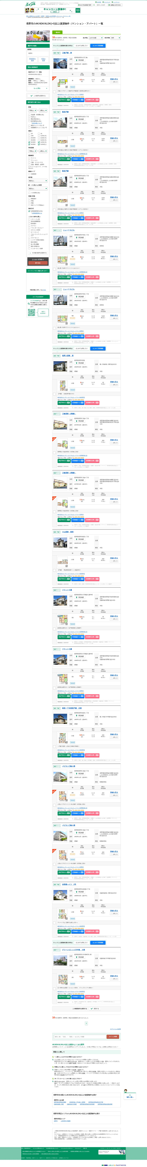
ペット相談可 (97, 106)
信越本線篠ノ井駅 (59, 1104)
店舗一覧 (85, 1148)
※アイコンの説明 (115, 1029)
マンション (114, 282)
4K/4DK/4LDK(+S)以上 (79, 106)
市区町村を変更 (32, 59)
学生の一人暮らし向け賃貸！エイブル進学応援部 (58, 1151)
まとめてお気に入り (82, 45)
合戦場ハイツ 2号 (69, 884)
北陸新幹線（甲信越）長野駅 (77, 1102)
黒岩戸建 (65, 112)
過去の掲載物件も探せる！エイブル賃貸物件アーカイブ (33, 1151)
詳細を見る (114, 79)
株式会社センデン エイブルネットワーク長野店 (71, 94)
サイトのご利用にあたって (38, 1148)
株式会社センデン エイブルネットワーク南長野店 (71, 397)
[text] (80, 1037)
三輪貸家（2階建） (69, 414)
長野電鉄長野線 (87, 104)
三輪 (80, 465)
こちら (44, 290)
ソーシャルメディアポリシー (67, 1148)
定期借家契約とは (37, 213)
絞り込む (38, 263)
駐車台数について (37, 123)
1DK (70, 1063)
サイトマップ (107, 2)
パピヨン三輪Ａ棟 (68, 766)
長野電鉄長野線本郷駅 (60, 1102)
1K (103, 1061)
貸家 (110, 104)
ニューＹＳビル (69, 230)
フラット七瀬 (67, 590)
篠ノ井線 (84, 407)
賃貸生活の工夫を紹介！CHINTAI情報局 (30, 1153)
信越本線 (101, 104)
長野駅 (106, 104)
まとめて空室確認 (98, 45)
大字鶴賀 (81, 642)
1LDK (74, 1063)
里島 (80, 407)
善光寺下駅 (95, 104)
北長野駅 (111, 163)
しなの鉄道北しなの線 (102, 163)
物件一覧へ (130, 1097)
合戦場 (80, 936)
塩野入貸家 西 (68, 356)
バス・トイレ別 (89, 106)
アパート (103, 465)
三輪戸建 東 (67, 53)
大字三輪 (81, 104)
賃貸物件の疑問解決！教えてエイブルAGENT (80, 1151)
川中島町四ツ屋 (82, 1001)
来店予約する (64, 100)
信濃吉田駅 (93, 163)
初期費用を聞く (92, 100)
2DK (84, 1073)
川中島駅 (89, 760)
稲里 (80, 584)
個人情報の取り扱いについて (52, 1148)
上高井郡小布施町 (66, 1121)
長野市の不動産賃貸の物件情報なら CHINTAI (104, 1152)
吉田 (80, 163)
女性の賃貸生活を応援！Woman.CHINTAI (49, 1153)
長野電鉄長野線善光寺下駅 (95, 1102)
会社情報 (99, 2)
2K (55, 1073)
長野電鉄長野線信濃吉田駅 (105, 1104)
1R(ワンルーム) (72, 1061)
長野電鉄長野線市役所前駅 (87, 1104)
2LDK (79, 1069)
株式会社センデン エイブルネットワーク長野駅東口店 (72, 154)
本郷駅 (92, 282)
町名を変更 (44, 59)
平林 (80, 282)
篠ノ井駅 (89, 407)
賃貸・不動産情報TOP (25, 1148)
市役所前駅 (95, 642)
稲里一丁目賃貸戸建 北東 (72, 708)
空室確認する (77, 100)
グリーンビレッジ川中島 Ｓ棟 (73, 950)
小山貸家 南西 (68, 532)
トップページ (116, 2)
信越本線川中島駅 (72, 1104)
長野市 (75, 104)
